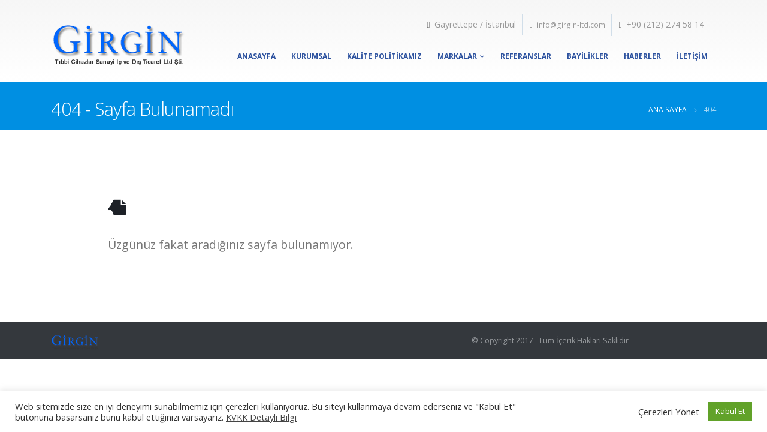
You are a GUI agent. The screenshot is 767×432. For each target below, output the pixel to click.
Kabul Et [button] (730, 411)
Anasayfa (256, 56)
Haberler (642, 56)
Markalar (457, 56)
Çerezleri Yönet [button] (668, 411)
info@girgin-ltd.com (571, 25)
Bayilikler (587, 56)
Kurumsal (311, 56)
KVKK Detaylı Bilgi (261, 417)
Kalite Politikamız (384, 56)
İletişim (692, 56)
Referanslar (525, 56)
